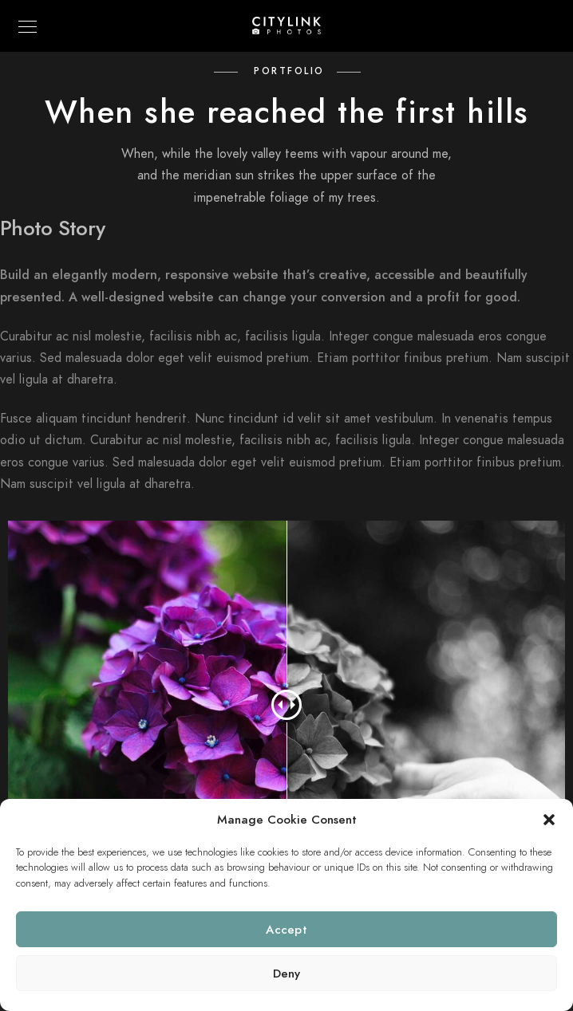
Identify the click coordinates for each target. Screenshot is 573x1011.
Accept (286, 930)
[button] (549, 820)
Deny (287, 973)
